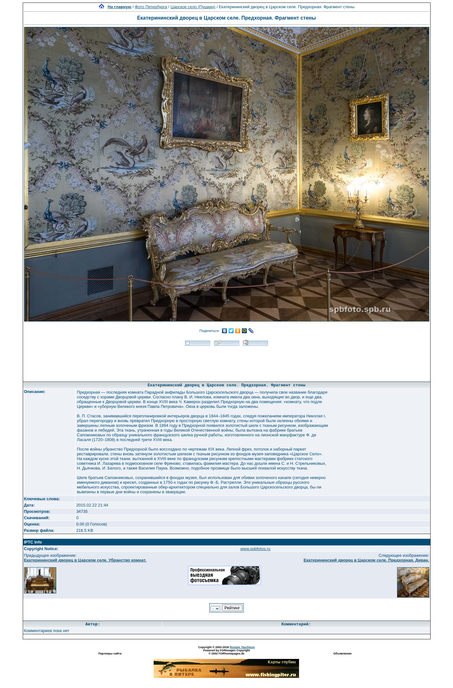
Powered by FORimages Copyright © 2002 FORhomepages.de (226, 652)
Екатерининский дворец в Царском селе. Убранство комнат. (85, 560)
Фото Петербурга (151, 6)
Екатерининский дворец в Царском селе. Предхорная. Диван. (366, 560)
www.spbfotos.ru (255, 548)
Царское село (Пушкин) (193, 6)
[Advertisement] (227, 361)
